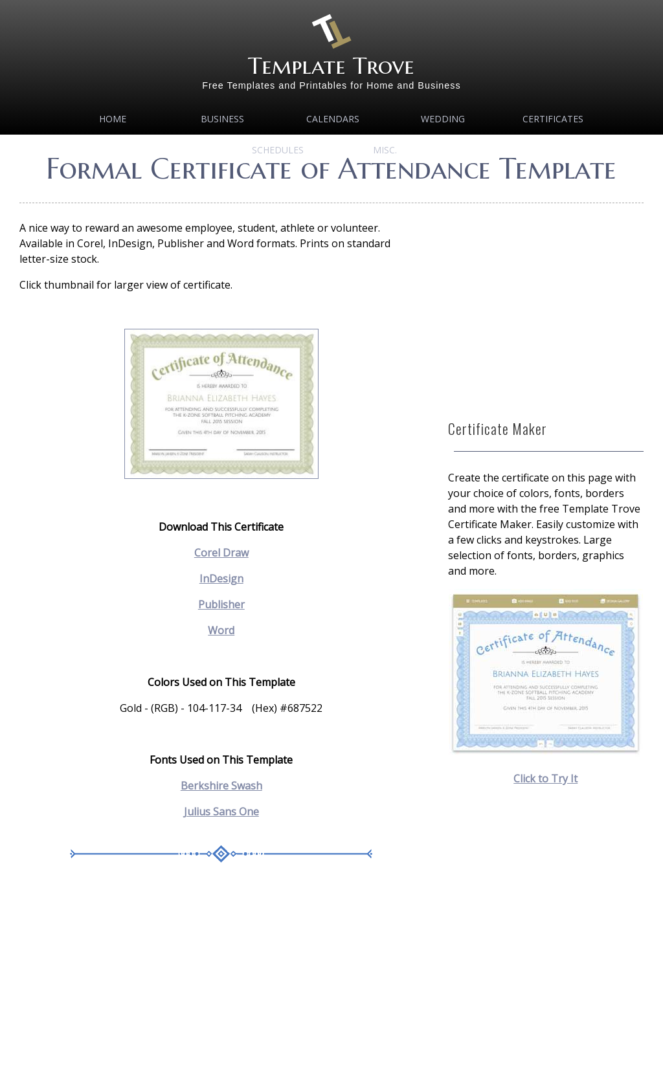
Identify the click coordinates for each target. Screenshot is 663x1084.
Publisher (221, 604)
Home (112, 119)
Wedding (443, 119)
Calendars (332, 119)
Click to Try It (545, 778)
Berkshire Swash (221, 786)
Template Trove (331, 65)
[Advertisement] (221, 983)
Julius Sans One (221, 811)
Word (221, 630)
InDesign (221, 578)
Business (222, 119)
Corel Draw (221, 553)
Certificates (553, 119)
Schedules (278, 150)
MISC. (385, 150)
